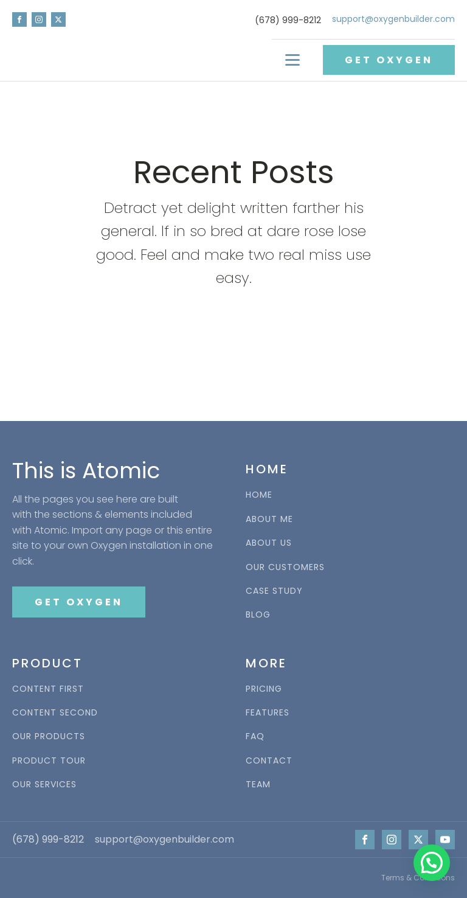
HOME (259, 494)
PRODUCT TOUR (49, 760)
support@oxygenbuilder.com (393, 19)
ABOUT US (269, 543)
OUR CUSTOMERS (285, 567)
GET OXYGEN (389, 60)
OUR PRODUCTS (48, 736)
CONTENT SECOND (55, 712)
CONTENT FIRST (48, 689)
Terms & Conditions (418, 877)
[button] (431, 862)
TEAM (258, 784)
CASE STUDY (274, 591)
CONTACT (269, 760)
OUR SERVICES (44, 784)
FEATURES (267, 712)
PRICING (264, 689)
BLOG (258, 614)
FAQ (255, 736)
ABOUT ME (269, 519)
